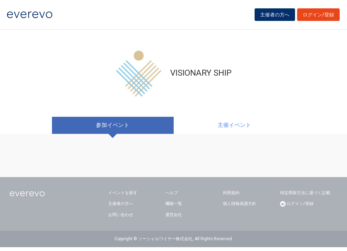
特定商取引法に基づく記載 (305, 192)
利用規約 (231, 192)
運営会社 (173, 214)
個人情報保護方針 (239, 203)
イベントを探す (122, 192)
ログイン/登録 (318, 14)
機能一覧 (173, 203)
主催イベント (234, 125)
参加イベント (112, 125)
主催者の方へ (274, 14)
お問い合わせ (120, 214)
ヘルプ (171, 192)
